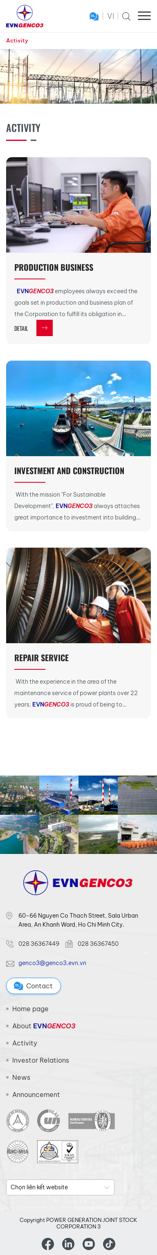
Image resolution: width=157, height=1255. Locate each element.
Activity (17, 40)
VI (110, 16)
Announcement (36, 1094)
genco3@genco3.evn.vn (52, 963)
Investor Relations (40, 1060)
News (21, 1077)
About (43, 1026)
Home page (30, 1009)
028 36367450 (98, 943)
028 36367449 (38, 943)
